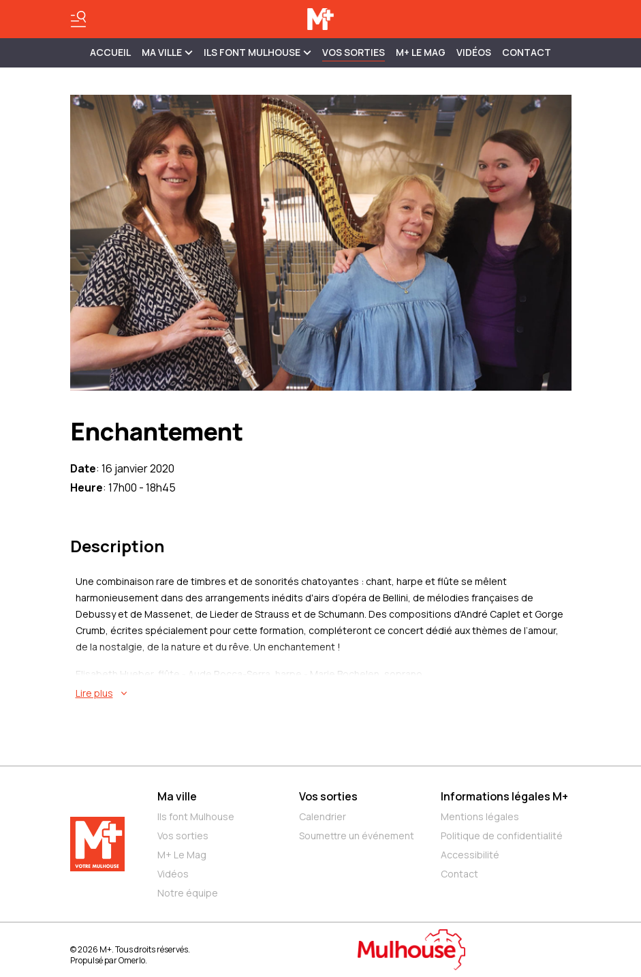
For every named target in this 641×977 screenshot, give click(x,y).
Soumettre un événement (356, 835)
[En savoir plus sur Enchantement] (324, 693)
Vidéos (473, 52)
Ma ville (177, 796)
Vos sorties (353, 52)
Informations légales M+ (504, 796)
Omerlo (132, 960)
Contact (526, 52)
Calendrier (322, 816)
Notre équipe (187, 892)
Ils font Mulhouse (195, 816)
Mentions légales (480, 816)
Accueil (110, 52)
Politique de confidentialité (502, 835)
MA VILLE (167, 52)
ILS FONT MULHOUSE (257, 52)
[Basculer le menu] (78, 19)
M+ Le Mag (420, 52)
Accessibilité (470, 854)
